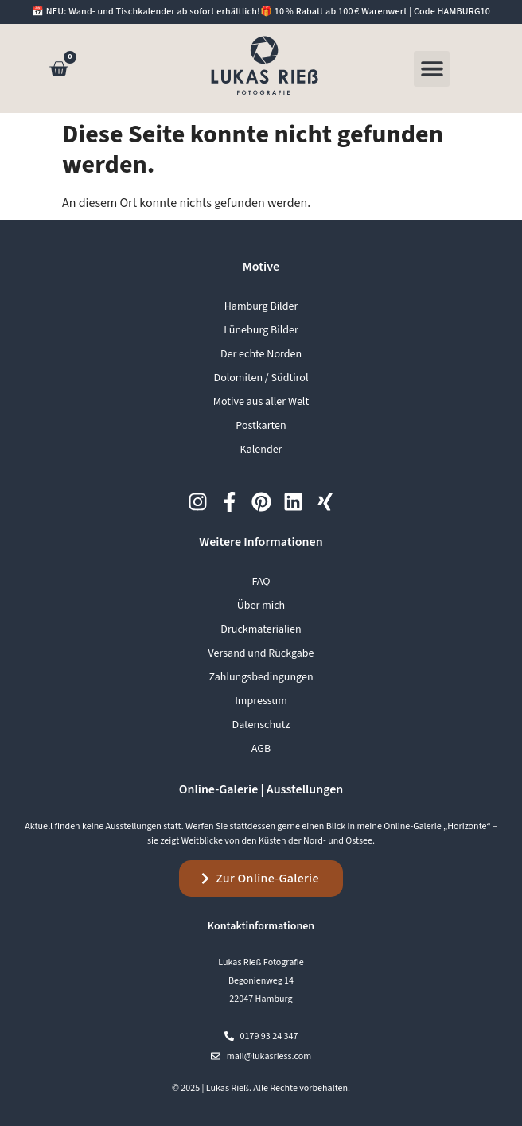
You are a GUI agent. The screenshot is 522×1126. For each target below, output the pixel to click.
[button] (432, 69)
